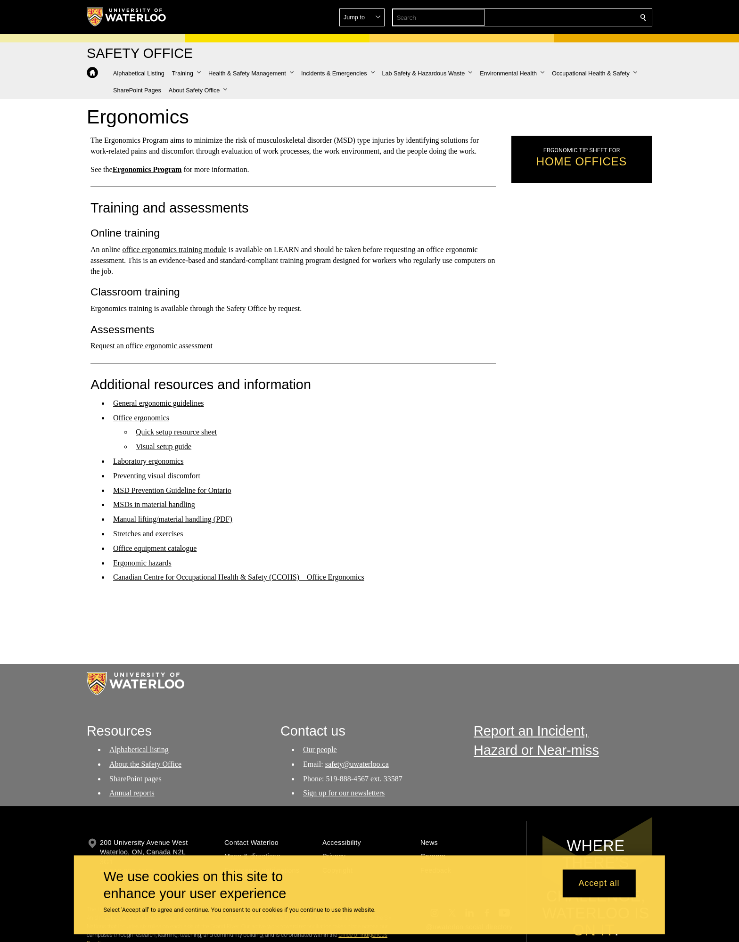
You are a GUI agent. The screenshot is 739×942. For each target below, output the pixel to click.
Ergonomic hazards (142, 563)
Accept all (598, 883)
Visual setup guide (163, 446)
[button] (575, 17)
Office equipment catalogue (155, 548)
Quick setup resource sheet (176, 432)
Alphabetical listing (139, 749)
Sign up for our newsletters (344, 793)
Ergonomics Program (147, 169)
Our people (320, 749)
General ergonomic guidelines (158, 403)
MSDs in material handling (154, 504)
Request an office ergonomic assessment (151, 346)
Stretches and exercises (148, 534)
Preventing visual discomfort (156, 476)
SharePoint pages (135, 779)
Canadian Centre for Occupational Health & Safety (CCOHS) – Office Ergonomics (238, 577)
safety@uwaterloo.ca (356, 764)
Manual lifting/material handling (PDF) (172, 519)
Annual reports (132, 793)
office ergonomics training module (175, 250)
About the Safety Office (145, 764)
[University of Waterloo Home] (127, 17)
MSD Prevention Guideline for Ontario (172, 490)
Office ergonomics (141, 418)
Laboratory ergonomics (148, 461)
